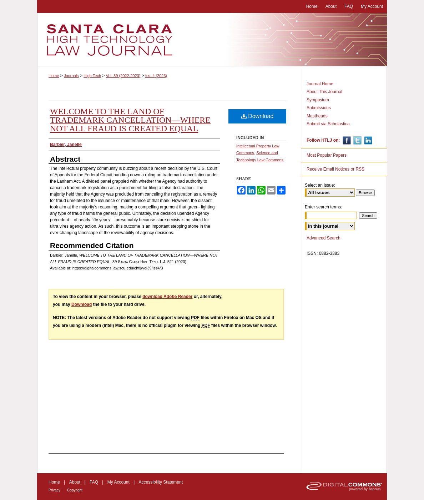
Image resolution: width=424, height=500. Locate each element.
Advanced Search (323, 238)
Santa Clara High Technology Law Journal (212, 39)
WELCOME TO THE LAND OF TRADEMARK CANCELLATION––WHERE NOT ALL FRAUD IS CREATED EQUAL (130, 120)
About (74, 482)
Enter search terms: (323, 206)
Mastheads (317, 115)
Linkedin (367, 140)
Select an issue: (320, 185)
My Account (118, 482)
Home (54, 76)
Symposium (318, 99)
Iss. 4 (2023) (156, 76)
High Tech (92, 76)
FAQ (94, 482)
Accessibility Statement (161, 482)
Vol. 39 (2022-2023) (123, 76)
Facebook (346, 140)
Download (257, 116)
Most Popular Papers (327, 155)
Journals (71, 76)
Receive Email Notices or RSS (335, 169)
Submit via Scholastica (328, 123)
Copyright (74, 490)
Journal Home (320, 83)
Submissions (319, 107)
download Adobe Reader (167, 296)
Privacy (54, 490)
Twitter (357, 140)
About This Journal (324, 91)
